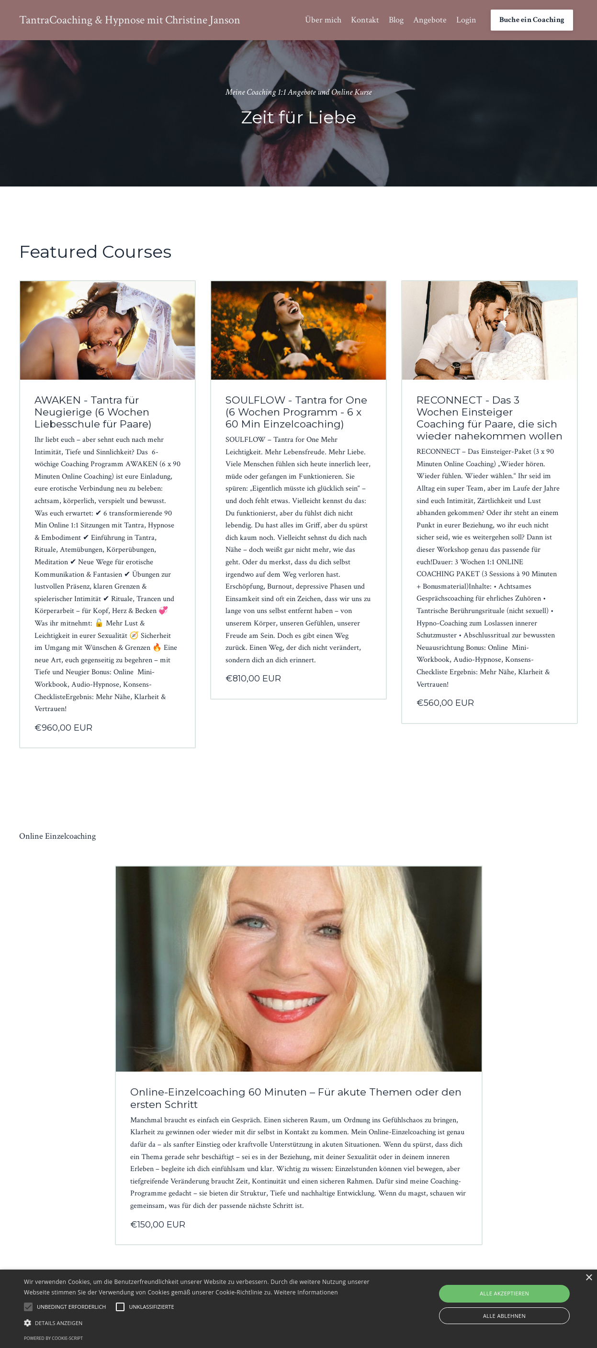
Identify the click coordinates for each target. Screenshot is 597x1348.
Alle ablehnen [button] (504, 1315)
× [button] (588, 1278)
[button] (202, 1322)
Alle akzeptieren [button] (504, 1293)
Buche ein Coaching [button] (532, 20)
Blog (396, 19)
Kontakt (365, 19)
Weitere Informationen (306, 1292)
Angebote (430, 19)
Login (466, 19)
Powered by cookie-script (53, 1338)
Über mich (323, 19)
